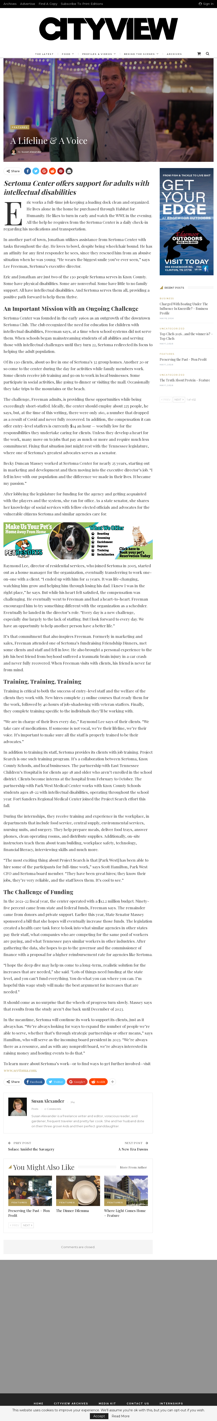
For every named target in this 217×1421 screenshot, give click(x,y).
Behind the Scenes (140, 54)
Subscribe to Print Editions (82, 4)
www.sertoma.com (19, 1070)
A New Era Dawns (133, 1149)
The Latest (43, 54)
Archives (10, 4)
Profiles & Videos (97, 54)
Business (167, 298)
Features (20, 127)
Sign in (206, 4)
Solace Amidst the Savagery (31, 1149)
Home (38, 1403)
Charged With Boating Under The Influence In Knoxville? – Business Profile (184, 308)
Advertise (27, 4)
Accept (99, 1416)
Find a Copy (48, 4)
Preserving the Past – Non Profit (183, 359)
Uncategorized (172, 328)
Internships (171, 1403)
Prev (14, 1225)
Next (27, 1225)
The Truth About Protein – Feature (185, 380)
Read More (121, 1416)
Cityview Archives (71, 1403)
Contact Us (138, 1403)
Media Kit (107, 1403)
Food (65, 54)
